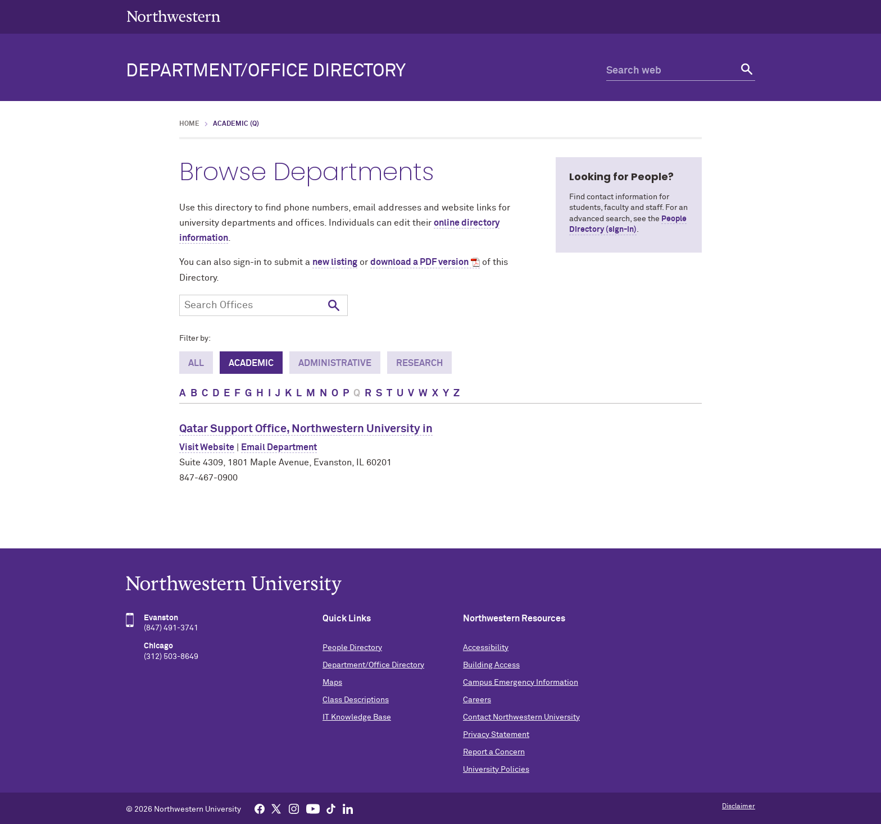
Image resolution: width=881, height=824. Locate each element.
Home (189, 124)
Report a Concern (494, 752)
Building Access (491, 665)
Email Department (279, 447)
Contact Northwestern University (521, 717)
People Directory (352, 648)
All (196, 363)
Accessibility (485, 648)
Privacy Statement (496, 735)
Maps (332, 682)
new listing (334, 262)
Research (419, 363)
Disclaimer (738, 806)
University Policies (496, 769)
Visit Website (206, 447)
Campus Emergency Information (520, 682)
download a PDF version (419, 262)
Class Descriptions (356, 700)
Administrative (334, 363)
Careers (477, 700)
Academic (251, 363)
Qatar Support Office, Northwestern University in (306, 428)
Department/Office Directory (266, 71)
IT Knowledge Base (357, 717)
